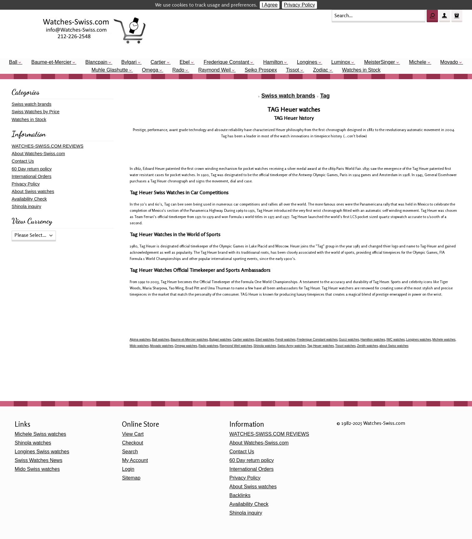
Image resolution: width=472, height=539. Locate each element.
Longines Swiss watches (42, 451)
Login (128, 469)
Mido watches (139, 346)
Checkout (132, 442)
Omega (150, 70)
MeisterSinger (379, 62)
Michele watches (443, 339)
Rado (178, 70)
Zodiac (320, 70)
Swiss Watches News (38, 460)
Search (130, 451)
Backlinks (240, 495)
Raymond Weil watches (235, 346)
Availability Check (29, 198)
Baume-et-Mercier (51, 62)
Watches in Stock (361, 70)
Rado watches (208, 346)
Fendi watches (285, 339)
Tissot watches (345, 346)
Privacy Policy (299, 5)
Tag (325, 96)
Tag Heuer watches (320, 346)
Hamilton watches (372, 339)
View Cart (132, 434)
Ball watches (160, 339)
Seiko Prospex (261, 70)
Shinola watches (265, 346)
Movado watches (161, 346)
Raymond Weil (214, 70)
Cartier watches (243, 339)
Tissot (292, 70)
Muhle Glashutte (110, 70)
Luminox (340, 62)
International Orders (31, 176)
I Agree (270, 5)
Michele (417, 62)
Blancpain (96, 62)
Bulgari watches (220, 339)
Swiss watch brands (288, 96)
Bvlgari (129, 62)
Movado (449, 62)
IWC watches (395, 339)
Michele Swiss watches (40, 434)
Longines (307, 62)
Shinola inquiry (26, 206)
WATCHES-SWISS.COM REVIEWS (47, 146)
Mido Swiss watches (37, 469)
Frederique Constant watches (317, 339)
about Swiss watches (393, 346)
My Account (135, 460)
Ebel (185, 62)
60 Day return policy (32, 168)
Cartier (158, 62)
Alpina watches (140, 339)
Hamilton (273, 62)
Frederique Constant (226, 62)
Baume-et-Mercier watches (189, 339)
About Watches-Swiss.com (38, 153)
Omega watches (186, 346)
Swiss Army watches (292, 346)
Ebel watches (265, 339)
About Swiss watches (33, 191)
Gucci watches (349, 339)
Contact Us (23, 161)
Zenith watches (367, 346)
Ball (13, 62)
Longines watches (418, 339)
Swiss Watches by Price (35, 111)
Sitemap (131, 478)
